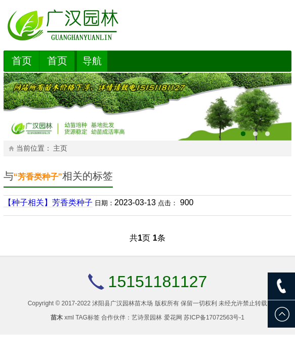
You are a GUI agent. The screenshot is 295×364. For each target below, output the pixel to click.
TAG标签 (87, 317)
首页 (22, 60)
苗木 (57, 317)
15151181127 (157, 281)
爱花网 (173, 317)
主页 (60, 148)
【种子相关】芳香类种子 (48, 202)
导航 (92, 61)
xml (69, 317)
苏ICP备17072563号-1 (214, 317)
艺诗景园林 (147, 317)
